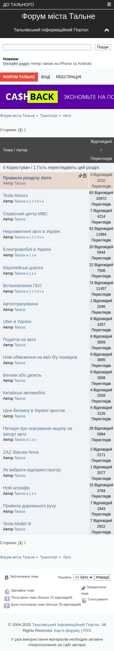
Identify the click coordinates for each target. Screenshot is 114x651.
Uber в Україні (17, 321)
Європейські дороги (23, 267)
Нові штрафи (16, 487)
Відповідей (101, 141)
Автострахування (20, 303)
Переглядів (101, 158)
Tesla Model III (17, 523)
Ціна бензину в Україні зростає (34, 410)
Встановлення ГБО (22, 285)
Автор (21, 150)
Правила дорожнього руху (29, 505)
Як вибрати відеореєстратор (31, 469)
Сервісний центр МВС (25, 213)
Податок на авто (19, 339)
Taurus (20, 183)
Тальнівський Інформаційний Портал (51, 29)
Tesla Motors (15, 195)
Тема (8, 150)
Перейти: (65, 577)
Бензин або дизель (22, 375)
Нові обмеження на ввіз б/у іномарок (40, 357)
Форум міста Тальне (58, 16)
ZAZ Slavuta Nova (21, 452)
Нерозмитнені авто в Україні (31, 231)
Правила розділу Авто (27, 177)
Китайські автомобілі (24, 392)
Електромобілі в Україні (27, 249)
